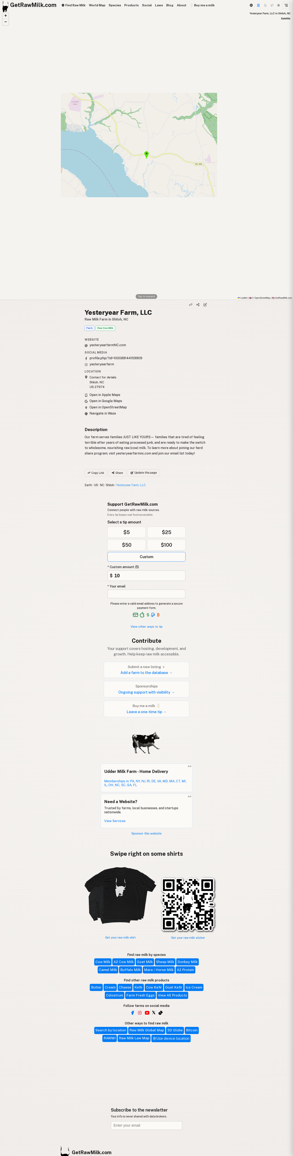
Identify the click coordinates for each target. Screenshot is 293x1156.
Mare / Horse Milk (159, 970)
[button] (5, 16)
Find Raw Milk (73, 5)
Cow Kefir (154, 987)
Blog (170, 5)
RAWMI (110, 1038)
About (181, 5)
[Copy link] (191, 304)
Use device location (171, 1038)
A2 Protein (185, 970)
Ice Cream (194, 987)
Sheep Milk (165, 962)
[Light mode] (278, 5)
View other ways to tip (147, 626)
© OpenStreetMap (259, 298)
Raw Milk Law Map (134, 1038)
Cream (110, 987)
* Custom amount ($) (123, 567)
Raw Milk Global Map (146, 1030)
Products (131, 5)
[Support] (258, 5)
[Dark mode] (265, 5)
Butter (96, 987)
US (96, 485)
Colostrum (114, 995)
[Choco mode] (272, 5)
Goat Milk (145, 962)
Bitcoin (192, 1030)
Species (115, 5)
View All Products (172, 995)
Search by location (110, 1030)
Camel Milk (108, 970)
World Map (97, 5)
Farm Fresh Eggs (140, 995)
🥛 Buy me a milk (202, 5)
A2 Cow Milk (124, 962)
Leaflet (242, 298)
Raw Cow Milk (105, 328)
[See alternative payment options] (153, 614)
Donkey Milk (187, 962)
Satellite (285, 18)
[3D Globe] (251, 5)
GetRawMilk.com (92, 1152)
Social (147, 5)
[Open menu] (286, 5)
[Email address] (146, 1125)
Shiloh (110, 485)
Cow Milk (102, 962)
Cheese (125, 987)
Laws (159, 5)
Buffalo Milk (130, 970)
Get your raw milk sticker (188, 937)
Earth (88, 485)
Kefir (138, 987)
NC (102, 485)
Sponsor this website (146, 833)
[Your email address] (146, 594)
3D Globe (175, 1030)
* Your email (116, 586)
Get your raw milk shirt (120, 937)
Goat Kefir (173, 987)
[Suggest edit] (205, 304)
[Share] (198, 304)
